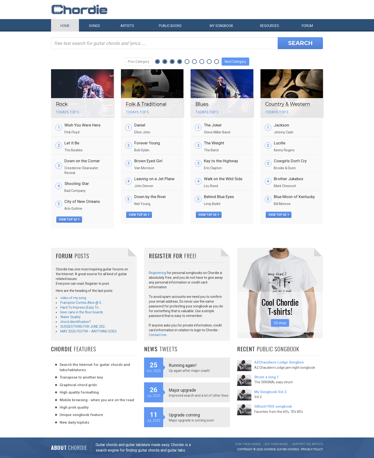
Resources (269, 26)
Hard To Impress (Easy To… (80, 307)
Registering (157, 273)
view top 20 (69, 219)
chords (293, 449)
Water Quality (70, 317)
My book (221, 26)
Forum (307, 26)
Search (300, 43)
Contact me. (158, 335)
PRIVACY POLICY (312, 449)
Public (170, 26)
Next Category (235, 61)
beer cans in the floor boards (81, 312)
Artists (127, 26)
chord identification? (75, 322)
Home (65, 26)
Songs (94, 26)
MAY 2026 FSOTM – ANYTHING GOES (88, 331)
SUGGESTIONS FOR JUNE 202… (83, 326)
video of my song (73, 298)
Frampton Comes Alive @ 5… (81, 303)
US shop (280, 323)
